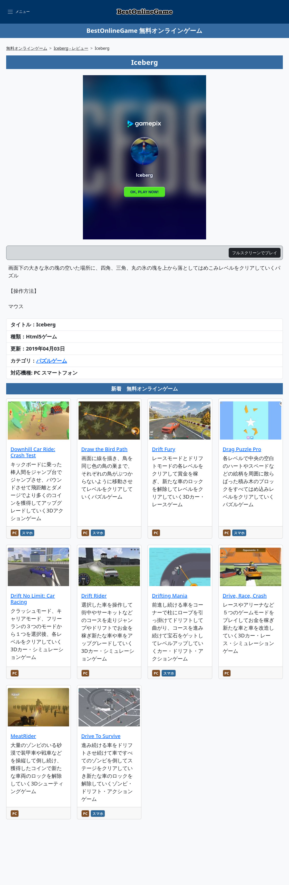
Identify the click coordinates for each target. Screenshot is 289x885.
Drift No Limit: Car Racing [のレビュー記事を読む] (33, 598)
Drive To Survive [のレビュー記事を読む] (101, 736)
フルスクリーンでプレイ (254, 253)
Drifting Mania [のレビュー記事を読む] (169, 595)
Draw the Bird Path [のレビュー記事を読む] (104, 449)
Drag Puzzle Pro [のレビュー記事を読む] (242, 449)
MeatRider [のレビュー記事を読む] (23, 736)
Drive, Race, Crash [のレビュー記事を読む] (245, 595)
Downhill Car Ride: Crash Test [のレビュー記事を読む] (33, 452)
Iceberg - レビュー (71, 48)
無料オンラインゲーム (26, 48)
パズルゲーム (51, 360)
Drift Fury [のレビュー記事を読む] (163, 449)
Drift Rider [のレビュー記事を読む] (94, 595)
